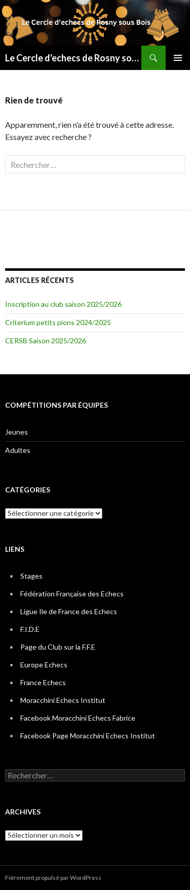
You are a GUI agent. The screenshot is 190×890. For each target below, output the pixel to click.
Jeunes (16, 432)
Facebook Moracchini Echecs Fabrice (77, 718)
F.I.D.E (30, 629)
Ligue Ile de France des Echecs (68, 611)
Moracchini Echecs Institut (62, 700)
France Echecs (43, 682)
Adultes (17, 450)
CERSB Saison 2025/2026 (45, 340)
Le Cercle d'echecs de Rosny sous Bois (73, 57)
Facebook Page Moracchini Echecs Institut (87, 735)
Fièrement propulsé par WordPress (53, 877)
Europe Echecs (43, 664)
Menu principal (178, 58)
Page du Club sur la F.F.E (57, 647)
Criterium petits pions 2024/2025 (58, 322)
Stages (31, 576)
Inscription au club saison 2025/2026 (63, 304)
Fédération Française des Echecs (72, 593)
